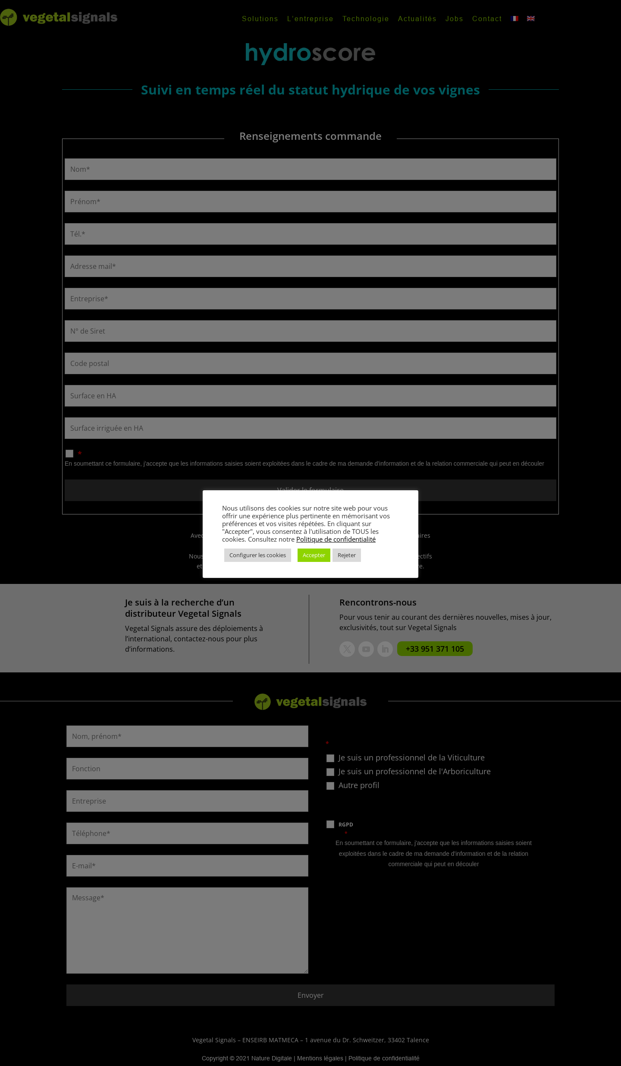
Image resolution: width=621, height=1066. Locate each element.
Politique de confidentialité (336, 539)
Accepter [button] (314, 555)
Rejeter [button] (347, 555)
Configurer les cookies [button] (257, 555)
